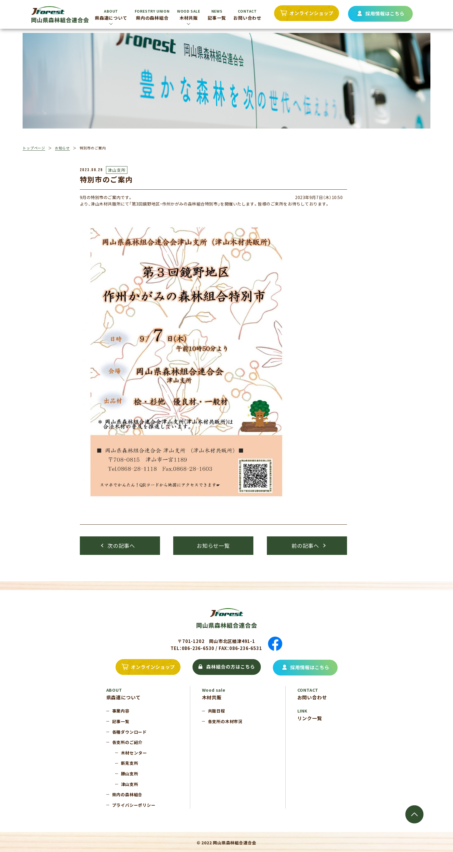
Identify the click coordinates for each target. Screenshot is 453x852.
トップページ (34, 147)
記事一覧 (217, 15)
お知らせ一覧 (213, 545)
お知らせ (62, 147)
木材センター (134, 753)
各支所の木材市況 (225, 721)
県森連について (111, 15)
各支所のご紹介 (127, 742)
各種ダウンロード (129, 732)
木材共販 (188, 15)
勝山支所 (129, 774)
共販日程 (216, 711)
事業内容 (120, 711)
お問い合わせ (247, 15)
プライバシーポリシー (134, 805)
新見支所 (129, 763)
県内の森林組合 (152, 15)
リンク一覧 (309, 715)
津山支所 (129, 784)
